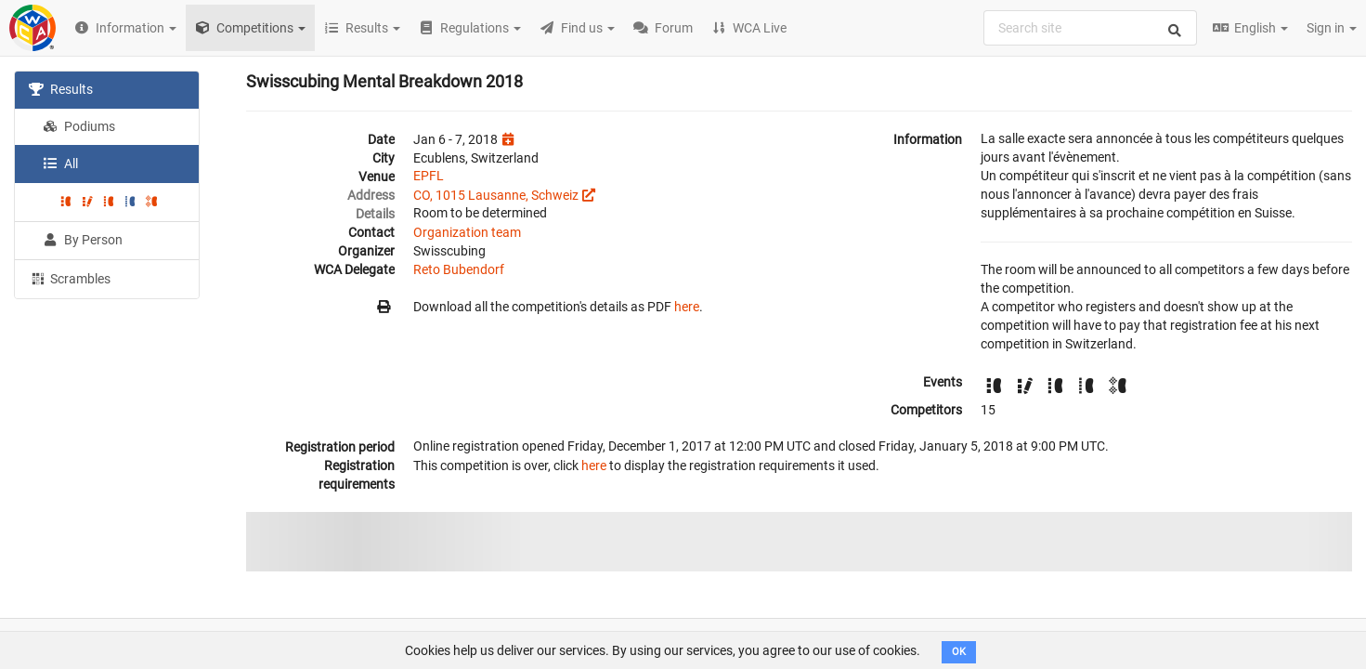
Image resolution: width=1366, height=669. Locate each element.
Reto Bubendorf (458, 269)
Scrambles (70, 277)
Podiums (79, 126)
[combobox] (1090, 28)
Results (61, 89)
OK (959, 652)
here (686, 306)
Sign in (1332, 27)
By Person (83, 239)
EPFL (428, 175)
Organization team (467, 232)
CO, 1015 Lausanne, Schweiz (496, 195)
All (60, 163)
